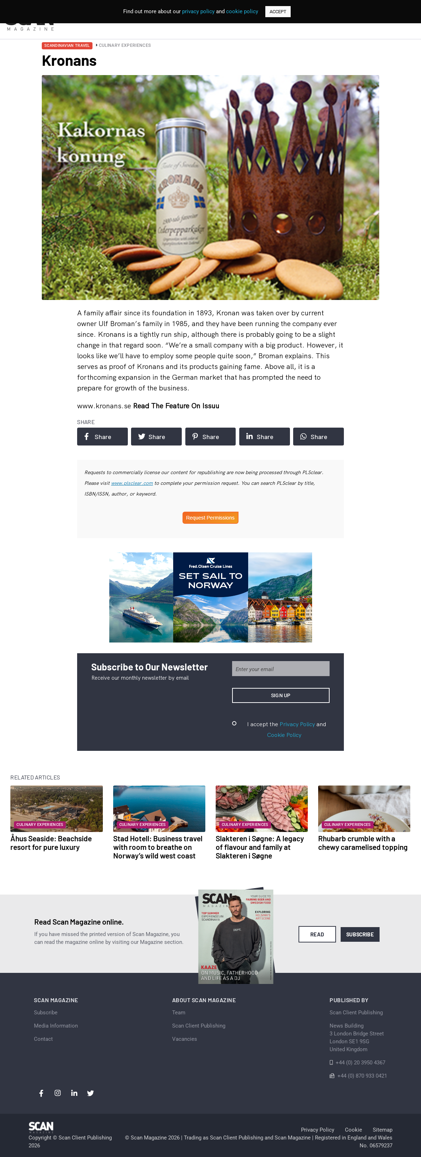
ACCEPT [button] (278, 11)
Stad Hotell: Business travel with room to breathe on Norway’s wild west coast (157, 847)
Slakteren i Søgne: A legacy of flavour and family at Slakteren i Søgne (260, 847)
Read (317, 934)
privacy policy (198, 11)
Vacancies (184, 1039)
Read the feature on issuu (176, 405)
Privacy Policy (297, 724)
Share (97, 436)
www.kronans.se (105, 405)
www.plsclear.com (132, 483)
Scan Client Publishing (198, 1026)
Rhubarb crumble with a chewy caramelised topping (363, 842)
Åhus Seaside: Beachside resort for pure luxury (51, 842)
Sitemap (382, 1130)
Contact (43, 1039)
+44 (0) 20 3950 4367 (360, 1062)
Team (178, 1012)
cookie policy (242, 11)
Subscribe (360, 934)
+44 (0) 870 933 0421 (362, 1076)
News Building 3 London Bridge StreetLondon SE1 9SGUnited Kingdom (357, 1038)
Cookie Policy (284, 734)
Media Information (56, 1026)
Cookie (353, 1130)
